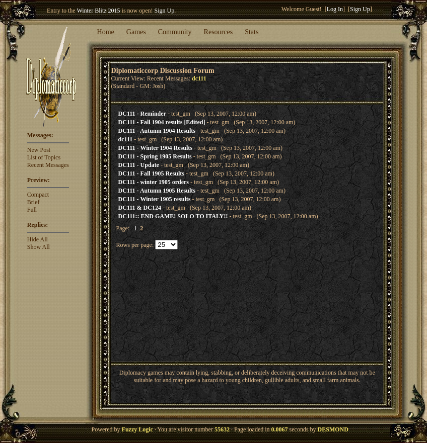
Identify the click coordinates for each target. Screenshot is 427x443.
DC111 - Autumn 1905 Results (156, 190)
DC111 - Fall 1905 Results (151, 173)
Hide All (37, 239)
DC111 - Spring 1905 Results (155, 156)
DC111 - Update (138, 164)
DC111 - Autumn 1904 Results (156, 130)
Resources (218, 32)
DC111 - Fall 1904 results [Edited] (161, 122)
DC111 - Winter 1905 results (154, 199)
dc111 (125, 139)
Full (32, 209)
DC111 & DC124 (139, 207)
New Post (38, 149)
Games (136, 32)
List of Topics (43, 157)
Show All (38, 246)
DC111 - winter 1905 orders (153, 182)
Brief (33, 202)
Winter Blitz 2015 (98, 10)
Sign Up (165, 10)
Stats (251, 32)
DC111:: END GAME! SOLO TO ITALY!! (173, 216)
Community (175, 32)
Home (105, 32)
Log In (335, 9)
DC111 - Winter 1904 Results (155, 147)
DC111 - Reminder (142, 113)
